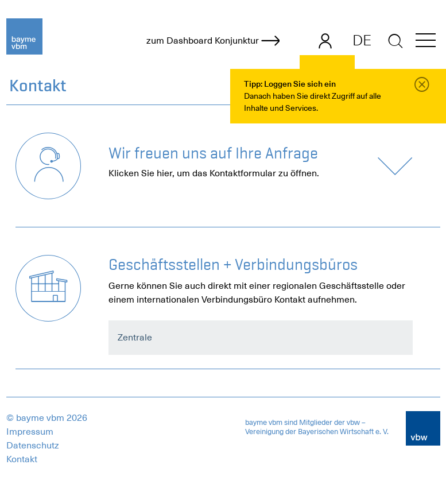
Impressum (29, 432)
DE (361, 40)
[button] (426, 42)
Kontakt (21, 459)
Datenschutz (32, 445)
